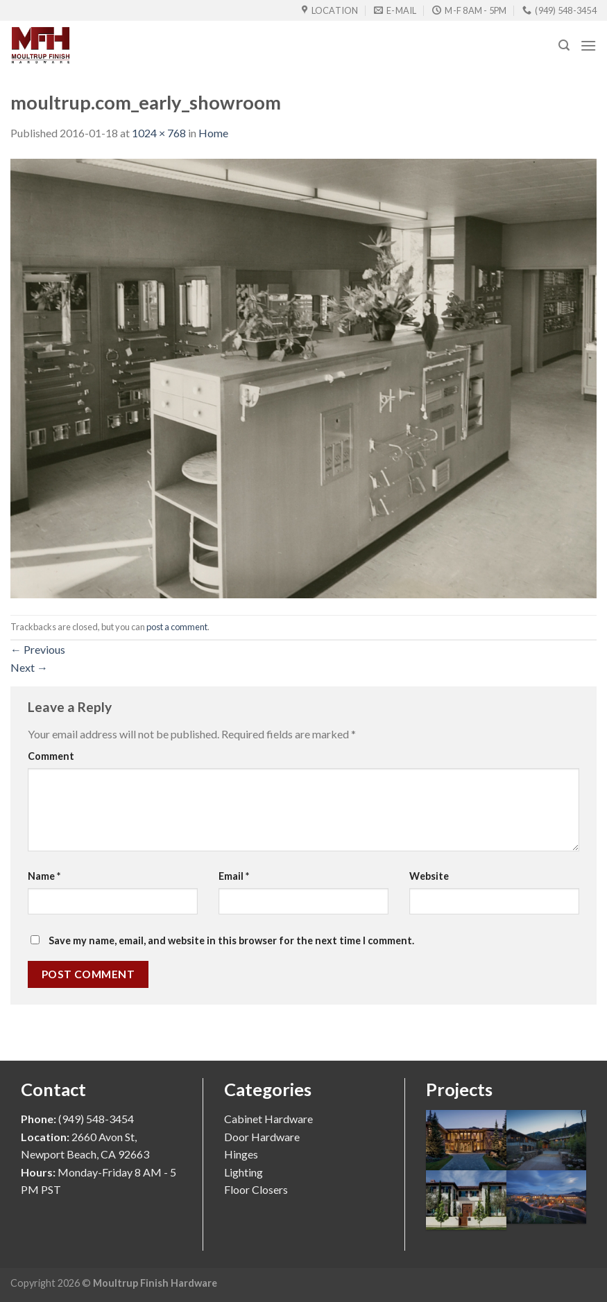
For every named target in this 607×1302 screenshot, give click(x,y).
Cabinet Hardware (268, 1118)
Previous (37, 649)
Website (429, 876)
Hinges (241, 1154)
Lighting (243, 1172)
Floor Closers (256, 1189)
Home (213, 132)
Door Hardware (262, 1136)
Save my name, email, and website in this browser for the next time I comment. (231, 940)
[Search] (564, 45)
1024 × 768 (159, 132)
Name (44, 876)
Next (29, 667)
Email (234, 876)
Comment (51, 756)
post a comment (176, 626)
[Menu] (588, 45)
